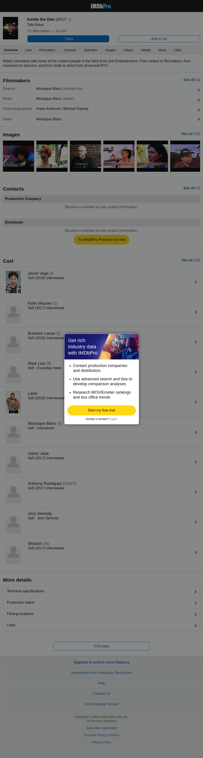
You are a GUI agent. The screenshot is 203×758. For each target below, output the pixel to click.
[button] (102, 410)
